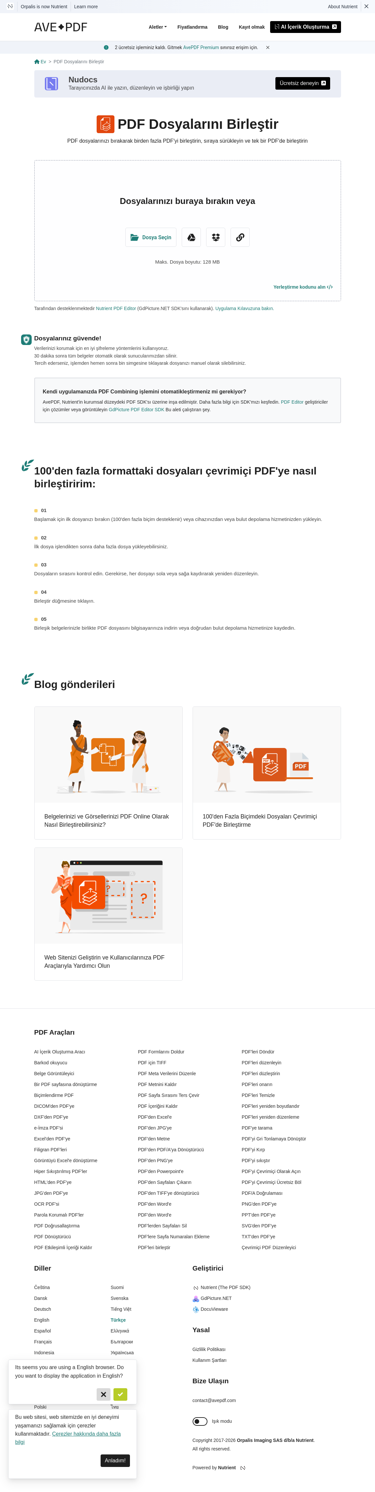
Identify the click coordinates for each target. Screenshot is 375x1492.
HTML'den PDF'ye (53, 1182)
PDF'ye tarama (257, 1128)
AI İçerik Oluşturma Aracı (59, 1051)
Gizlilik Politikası (209, 1349)
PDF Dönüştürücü (52, 1236)
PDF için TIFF (152, 1062)
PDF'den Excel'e (155, 1117)
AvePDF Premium (201, 47)
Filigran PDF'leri (50, 1149)
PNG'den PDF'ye (259, 1204)
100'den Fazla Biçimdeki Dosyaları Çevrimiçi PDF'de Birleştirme (260, 820)
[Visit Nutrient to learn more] (10, 7)
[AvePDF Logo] (60, 27)
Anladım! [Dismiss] (115, 1460)
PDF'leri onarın (257, 1084)
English (41, 1320)
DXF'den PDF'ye (51, 1117)
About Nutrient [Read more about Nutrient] (343, 6)
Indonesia (44, 1352)
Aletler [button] (156, 27)
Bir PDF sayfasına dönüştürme (65, 1084)
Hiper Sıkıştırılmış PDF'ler (60, 1171)
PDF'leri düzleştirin (261, 1073)
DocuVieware (210, 1309)
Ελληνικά (120, 1331)
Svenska (120, 1298)
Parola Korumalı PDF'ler (59, 1215)
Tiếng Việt (121, 1309)
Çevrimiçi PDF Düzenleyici (269, 1247)
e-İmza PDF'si (48, 1128)
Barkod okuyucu (50, 1062)
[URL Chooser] (240, 237)
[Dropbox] (215, 237)
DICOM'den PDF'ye (54, 1106)
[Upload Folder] (151, 237)
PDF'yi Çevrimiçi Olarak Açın (271, 1171)
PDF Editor (292, 402)
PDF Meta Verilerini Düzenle (167, 1073)
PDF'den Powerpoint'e (160, 1171)
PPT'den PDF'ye (259, 1215)
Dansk (40, 1298)
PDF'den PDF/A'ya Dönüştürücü (171, 1149)
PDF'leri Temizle (258, 1095)
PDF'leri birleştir (154, 1247)
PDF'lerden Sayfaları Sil (162, 1225)
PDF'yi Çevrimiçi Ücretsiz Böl (271, 1182)
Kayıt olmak (252, 27)
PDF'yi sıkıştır (256, 1160)
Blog (223, 27)
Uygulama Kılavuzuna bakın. (244, 308)
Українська (122, 1352)
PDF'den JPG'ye (155, 1128)
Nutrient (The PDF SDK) (222, 1287)
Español (42, 1331)
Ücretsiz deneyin (303, 83)
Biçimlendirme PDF (54, 1095)
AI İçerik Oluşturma (305, 27)
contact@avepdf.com (214, 1400)
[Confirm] (120, 1394)
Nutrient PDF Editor (116, 308)
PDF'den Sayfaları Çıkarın (164, 1182)
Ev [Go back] (40, 61)
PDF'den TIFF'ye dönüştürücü (168, 1193)
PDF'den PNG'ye (155, 1160)
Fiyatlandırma (192, 27)
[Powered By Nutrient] (267, 1468)
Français (43, 1341)
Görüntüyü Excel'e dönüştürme (66, 1160)
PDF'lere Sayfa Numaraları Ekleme (173, 1236)
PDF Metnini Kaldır (157, 1084)
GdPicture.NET (212, 1298)
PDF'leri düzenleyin (261, 1062)
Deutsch (42, 1309)
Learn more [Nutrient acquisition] (86, 6)
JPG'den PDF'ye (51, 1193)
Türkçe (118, 1320)
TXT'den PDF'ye (258, 1236)
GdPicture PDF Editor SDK (136, 409)
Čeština (42, 1287)
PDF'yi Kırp (253, 1149)
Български (122, 1341)
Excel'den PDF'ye (52, 1138)
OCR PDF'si (46, 1204)
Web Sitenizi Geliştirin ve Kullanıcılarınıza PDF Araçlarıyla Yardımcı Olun (105, 961)
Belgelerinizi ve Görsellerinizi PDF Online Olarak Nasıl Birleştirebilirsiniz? (107, 820)
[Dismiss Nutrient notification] (366, 7)
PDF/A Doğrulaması (262, 1193)
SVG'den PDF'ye (259, 1225)
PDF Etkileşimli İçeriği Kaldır (63, 1247)
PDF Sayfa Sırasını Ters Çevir (168, 1095)
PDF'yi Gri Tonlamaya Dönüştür (274, 1138)
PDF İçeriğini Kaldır (158, 1106)
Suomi (117, 1287)
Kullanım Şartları (210, 1360)
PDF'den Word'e (155, 1204)
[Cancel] (103, 1394)
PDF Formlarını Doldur (161, 1051)
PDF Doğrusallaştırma (57, 1225)
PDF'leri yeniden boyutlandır (270, 1106)
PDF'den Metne (154, 1138)
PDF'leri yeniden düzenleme (270, 1117)
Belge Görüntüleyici (54, 1073)
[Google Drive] (191, 237)
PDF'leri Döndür (258, 1051)
